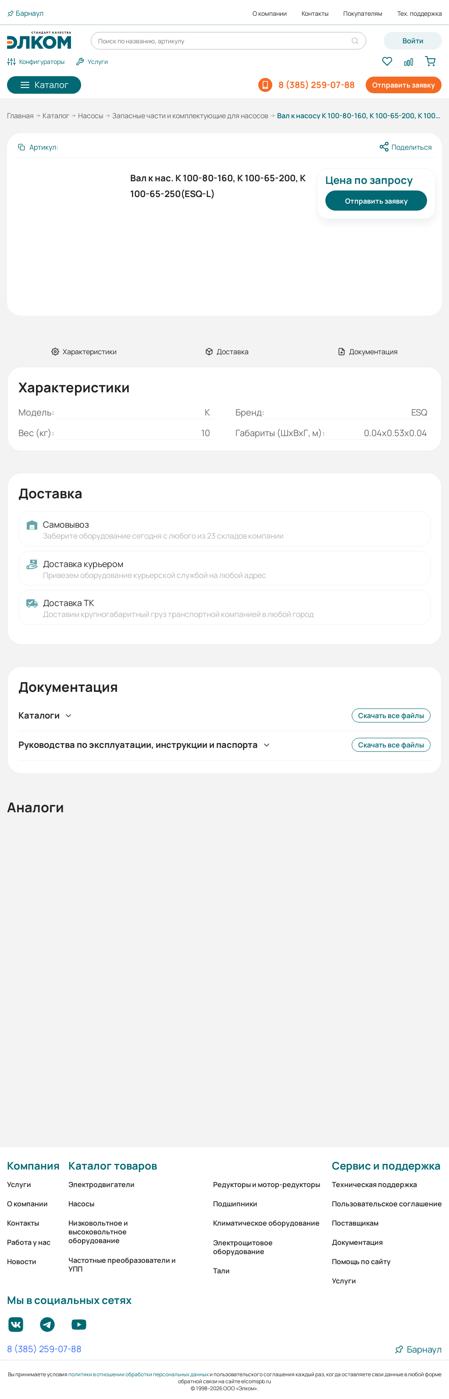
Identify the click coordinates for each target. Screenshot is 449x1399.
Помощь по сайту (361, 1261)
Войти (413, 41)
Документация (357, 1242)
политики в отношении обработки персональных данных (138, 1374)
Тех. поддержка (419, 13)
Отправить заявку (403, 85)
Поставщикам (355, 1223)
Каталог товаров (112, 1165)
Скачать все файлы (391, 715)
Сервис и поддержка (386, 1165)
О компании (270, 13)
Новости (21, 1261)
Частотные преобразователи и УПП (122, 1264)
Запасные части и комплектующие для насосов (190, 115)
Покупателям (362, 13)
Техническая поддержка (374, 1184)
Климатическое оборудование (266, 1223)
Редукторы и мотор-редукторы (266, 1184)
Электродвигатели (101, 1184)
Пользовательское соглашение (387, 1203)
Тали (221, 1270)
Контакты (315, 13)
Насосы (90, 115)
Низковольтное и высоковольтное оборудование (98, 1232)
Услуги (19, 1184)
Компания (33, 1165)
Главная (20, 115)
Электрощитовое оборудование (243, 1247)
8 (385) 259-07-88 (44, 1349)
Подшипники (235, 1203)
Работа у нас (28, 1242)
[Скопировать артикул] (37, 147)
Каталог (56, 115)
